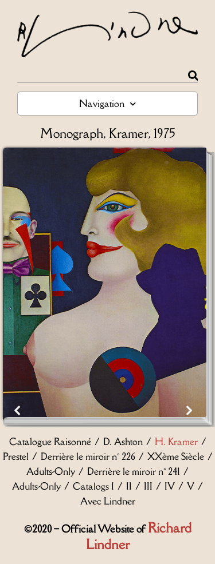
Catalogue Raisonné (50, 441)
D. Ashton (123, 441)
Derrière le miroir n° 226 (88, 456)
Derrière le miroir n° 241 (133, 471)
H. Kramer (176, 441)
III (148, 486)
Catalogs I (93, 486)
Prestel (16, 456)
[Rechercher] (193, 75)
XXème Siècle (175, 456)
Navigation (107, 104)
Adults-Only (50, 471)
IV (170, 486)
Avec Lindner (107, 501)
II (129, 486)
